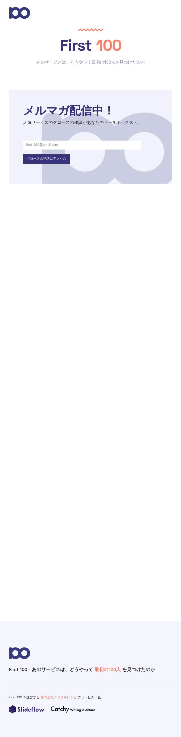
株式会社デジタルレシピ (59, 697)
